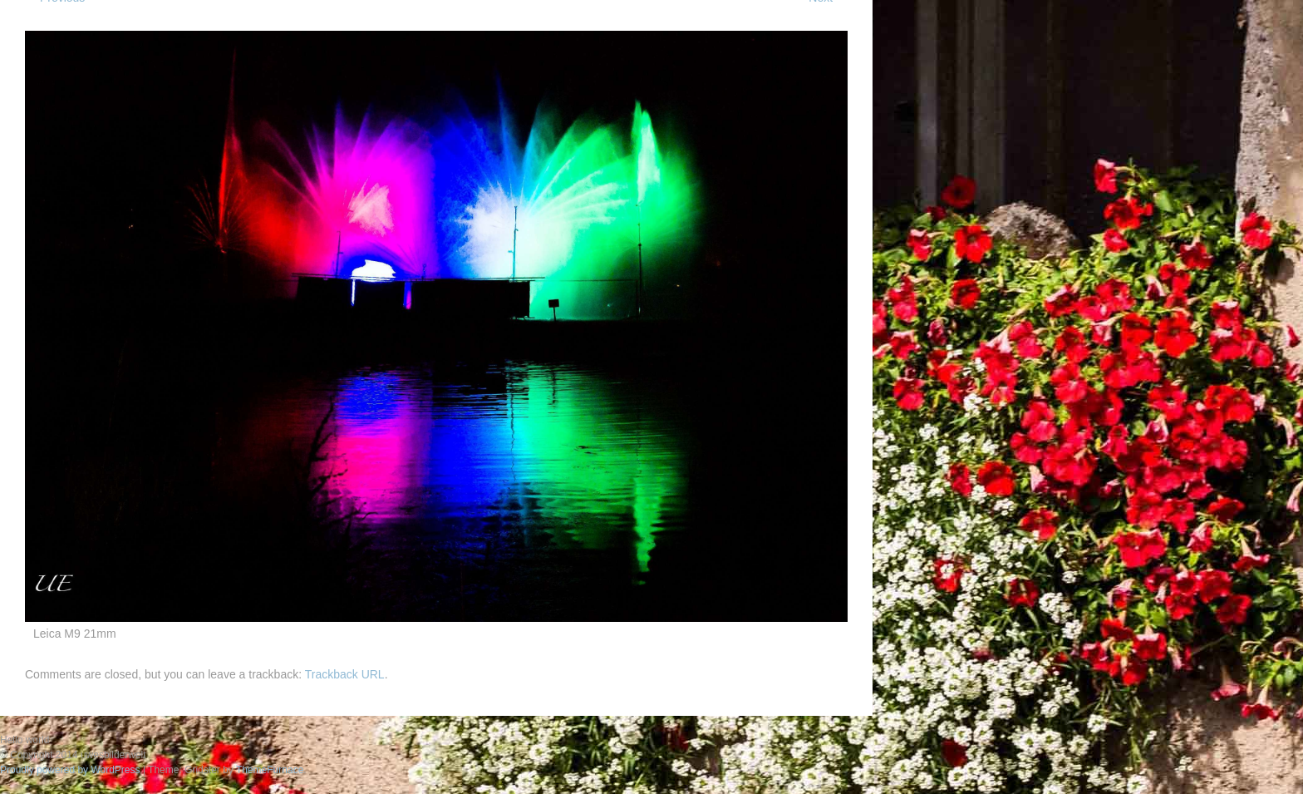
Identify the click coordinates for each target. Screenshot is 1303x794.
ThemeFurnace (269, 770)
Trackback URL (345, 674)
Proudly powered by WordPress (70, 770)
